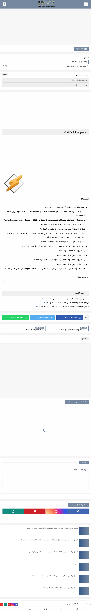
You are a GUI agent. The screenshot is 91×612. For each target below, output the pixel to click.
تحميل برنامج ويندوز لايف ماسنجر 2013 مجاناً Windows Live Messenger (55, 576)
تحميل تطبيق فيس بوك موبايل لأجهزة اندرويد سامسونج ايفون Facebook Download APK (49, 540)
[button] (69, 317)
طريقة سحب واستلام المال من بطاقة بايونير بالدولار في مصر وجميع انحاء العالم (52, 528)
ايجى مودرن (71, 604)
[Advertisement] (45, 26)
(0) (4, 66)
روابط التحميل (81, 85)
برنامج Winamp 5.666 (78, 80)
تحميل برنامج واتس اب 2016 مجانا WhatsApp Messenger (60, 588)
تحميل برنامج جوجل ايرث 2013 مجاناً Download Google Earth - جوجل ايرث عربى (53, 552)
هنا (42, 299)
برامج (85, 58)
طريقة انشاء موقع (72, 564)
